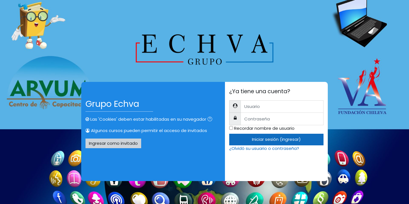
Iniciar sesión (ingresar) (276, 139)
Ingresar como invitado (113, 143)
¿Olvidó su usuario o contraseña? (264, 148)
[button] (211, 119)
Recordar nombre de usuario (264, 128)
